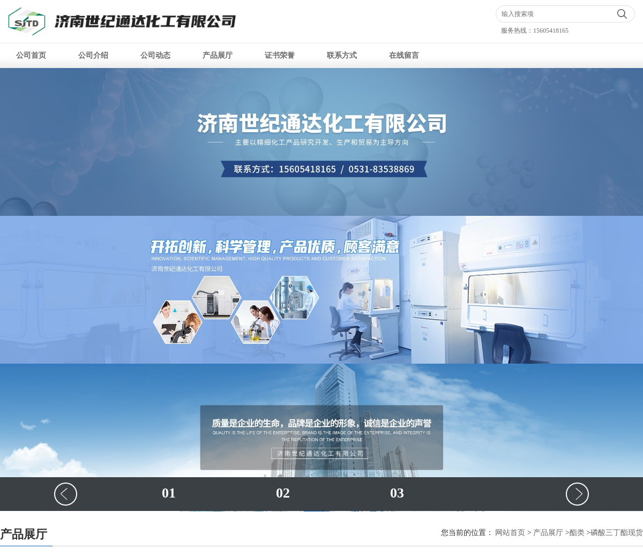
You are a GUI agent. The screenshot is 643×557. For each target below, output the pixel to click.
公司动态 (155, 55)
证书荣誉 (280, 55)
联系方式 (342, 55)
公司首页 (31, 55)
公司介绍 (93, 55)
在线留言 (404, 55)
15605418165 (551, 30)
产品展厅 (218, 55)
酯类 (577, 533)
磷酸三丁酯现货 (616, 533)
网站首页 (510, 533)
